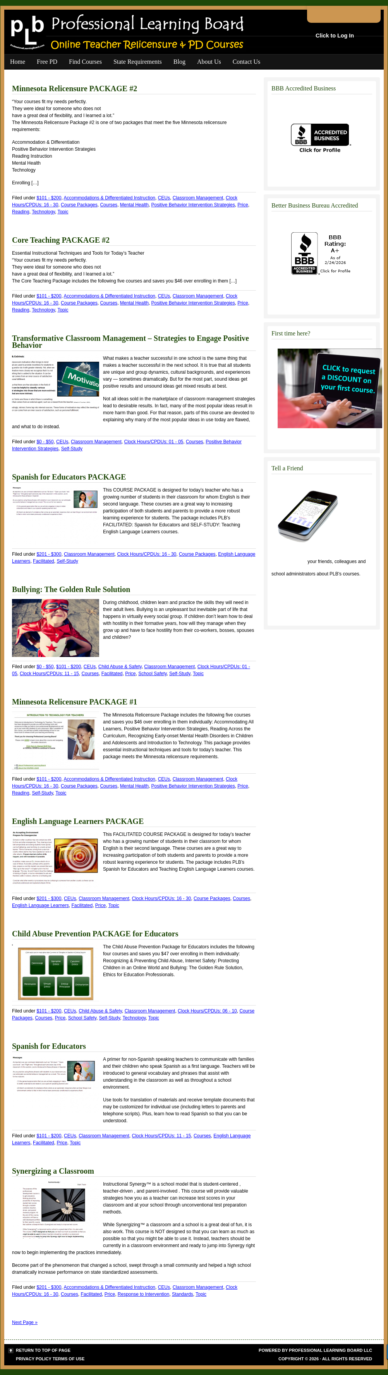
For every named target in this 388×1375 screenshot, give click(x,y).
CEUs (164, 198)
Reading (20, 211)
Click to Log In (335, 35)
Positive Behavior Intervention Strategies (193, 205)
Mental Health (134, 205)
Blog (179, 61)
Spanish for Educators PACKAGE (69, 477)
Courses (108, 205)
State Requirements (137, 61)
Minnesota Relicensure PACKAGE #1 (74, 702)
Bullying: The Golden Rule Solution (71, 589)
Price (242, 205)
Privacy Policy (34, 1358)
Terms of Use (69, 1358)
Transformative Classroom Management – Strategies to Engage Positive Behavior (130, 341)
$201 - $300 (48, 554)
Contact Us (247, 61)
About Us (209, 61)
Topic (62, 211)
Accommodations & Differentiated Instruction (109, 198)
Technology (43, 211)
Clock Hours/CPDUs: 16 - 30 (147, 554)
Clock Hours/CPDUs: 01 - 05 (154, 441)
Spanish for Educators (49, 1046)
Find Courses (85, 61)
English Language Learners (40, 905)
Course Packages (79, 205)
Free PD (47, 61)
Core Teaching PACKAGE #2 (61, 240)
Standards (182, 1294)
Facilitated (43, 561)
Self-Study (71, 448)
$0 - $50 (44, 441)
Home (17, 61)
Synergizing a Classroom (53, 1171)
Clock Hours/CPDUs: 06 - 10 (207, 1011)
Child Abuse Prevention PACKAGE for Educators (95, 933)
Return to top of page (43, 1350)
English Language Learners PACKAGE (78, 821)
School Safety (152, 673)
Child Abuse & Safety (120, 666)
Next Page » (25, 1322)
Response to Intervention (143, 1294)
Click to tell (289, 561)
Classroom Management (198, 198)
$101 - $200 (48, 198)
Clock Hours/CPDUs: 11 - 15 (49, 673)
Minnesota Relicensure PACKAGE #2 (74, 88)
